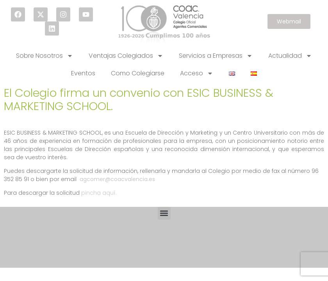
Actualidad (290, 56)
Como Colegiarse (137, 73)
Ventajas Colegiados (126, 56)
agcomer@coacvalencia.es (117, 179)
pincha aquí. (99, 193)
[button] (164, 213)
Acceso (196, 73)
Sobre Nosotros (44, 56)
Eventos (83, 73)
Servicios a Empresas (216, 56)
